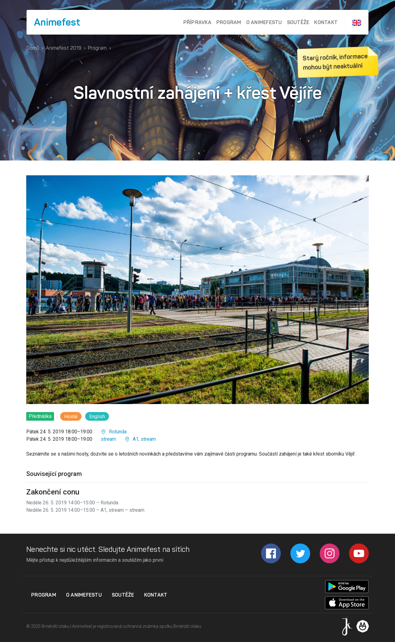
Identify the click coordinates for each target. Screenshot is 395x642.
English (97, 416)
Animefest (57, 22)
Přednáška (40, 416)
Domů (33, 48)
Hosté (70, 416)
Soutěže (298, 22)
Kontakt (326, 22)
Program (228, 22)
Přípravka (197, 22)
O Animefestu (264, 22)
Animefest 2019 (63, 48)
